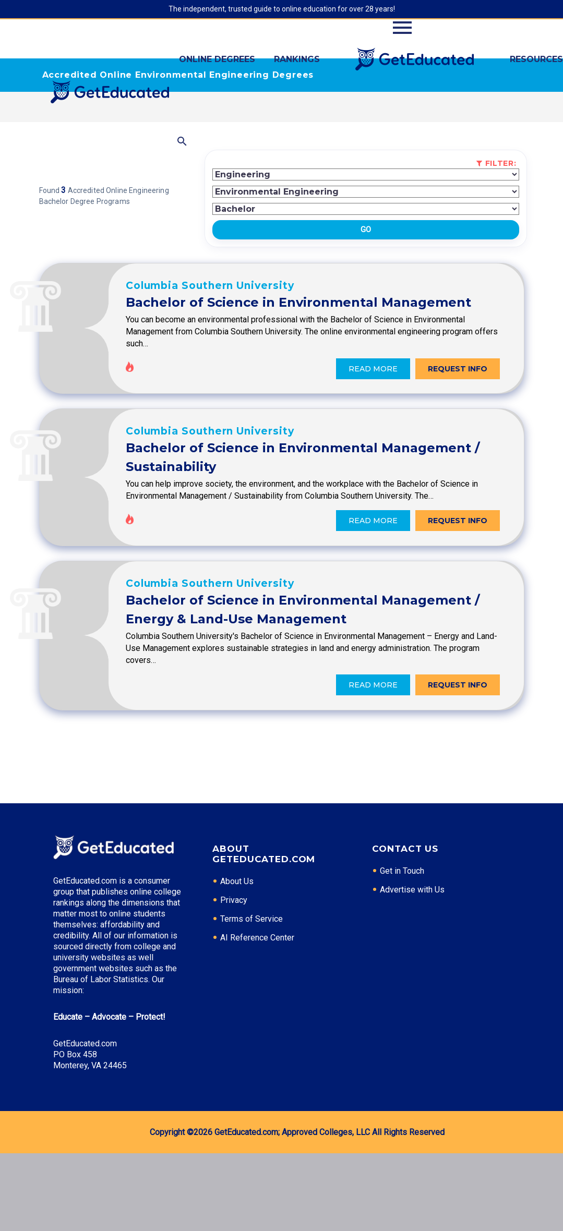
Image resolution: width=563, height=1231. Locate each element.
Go (366, 229)
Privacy (233, 978)
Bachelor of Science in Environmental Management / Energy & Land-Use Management (320, 672)
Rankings (297, 59)
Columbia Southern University (278, 290)
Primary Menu (402, 27)
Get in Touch (402, 949)
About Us (237, 959)
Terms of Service (251, 996)
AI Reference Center (257, 1015)
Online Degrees (217, 59)
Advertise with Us (412, 967)
